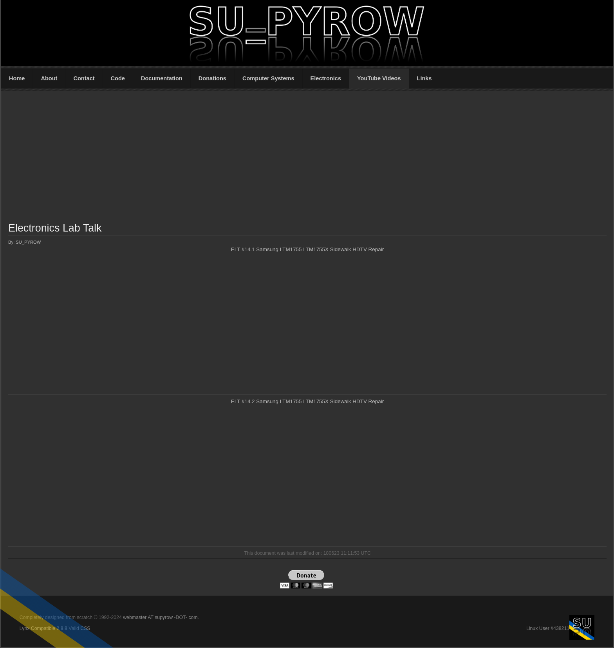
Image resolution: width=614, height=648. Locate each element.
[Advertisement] (307, 156)
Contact (83, 78)
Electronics (326, 78)
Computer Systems (268, 78)
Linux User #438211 (547, 628)
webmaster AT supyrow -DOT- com (160, 617)
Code (118, 78)
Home (17, 78)
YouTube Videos (379, 78)
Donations (212, 78)
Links (424, 78)
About (49, 78)
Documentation (161, 78)
